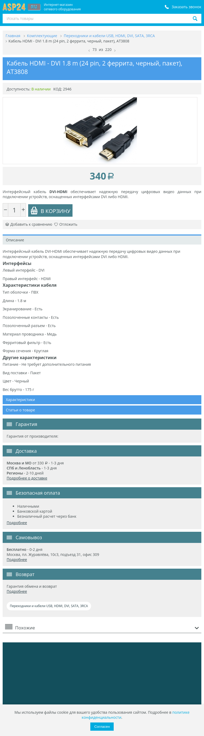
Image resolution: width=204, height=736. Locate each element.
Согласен (102, 727)
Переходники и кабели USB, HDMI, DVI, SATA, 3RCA (49, 606)
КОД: (57, 89)
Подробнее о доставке (27, 478)
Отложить (65, 224)
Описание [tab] (15, 239)
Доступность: (19, 89)
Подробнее (17, 522)
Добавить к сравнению (28, 224)
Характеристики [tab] (20, 399)
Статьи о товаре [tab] (20, 409)
